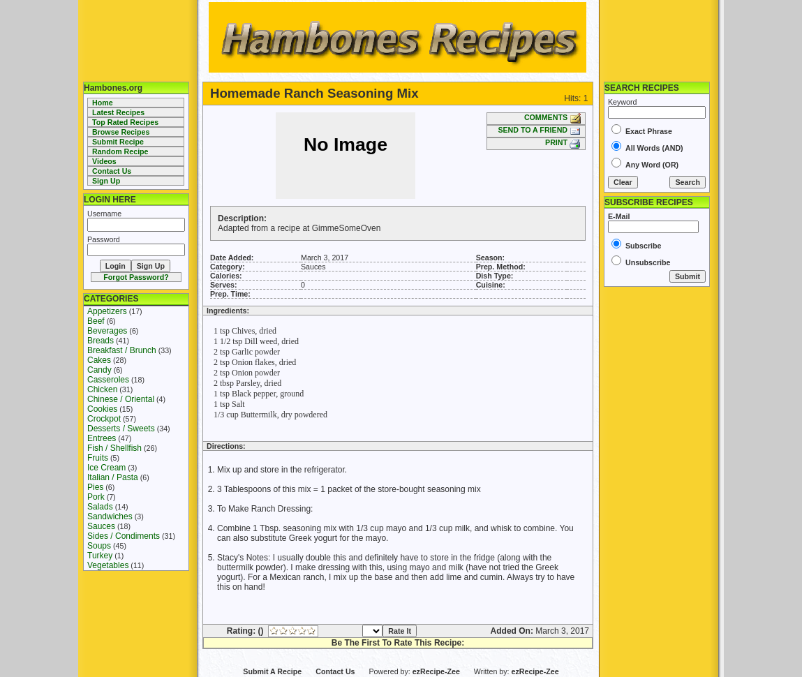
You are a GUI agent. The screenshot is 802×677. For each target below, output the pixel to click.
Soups (99, 546)
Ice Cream (106, 468)
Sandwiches (110, 516)
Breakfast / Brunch (121, 350)
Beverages (107, 331)
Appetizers (107, 311)
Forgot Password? (136, 277)
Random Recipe (120, 151)
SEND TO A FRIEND (539, 130)
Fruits (97, 458)
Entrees (101, 438)
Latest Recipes (118, 112)
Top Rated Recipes (125, 122)
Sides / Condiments (123, 536)
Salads (100, 507)
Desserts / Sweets (121, 428)
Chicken (102, 389)
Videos (104, 161)
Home (102, 102)
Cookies (102, 409)
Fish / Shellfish (114, 448)
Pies (95, 487)
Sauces (101, 526)
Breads (100, 340)
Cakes (99, 360)
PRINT (563, 142)
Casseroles (108, 380)
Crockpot (104, 419)
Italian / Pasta (112, 477)
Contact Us (111, 171)
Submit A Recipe (272, 671)
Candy (99, 370)
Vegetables (107, 565)
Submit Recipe (118, 141)
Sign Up (106, 181)
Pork (96, 497)
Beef (96, 321)
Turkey (99, 555)
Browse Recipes (120, 132)
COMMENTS (552, 117)
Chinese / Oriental (120, 399)
